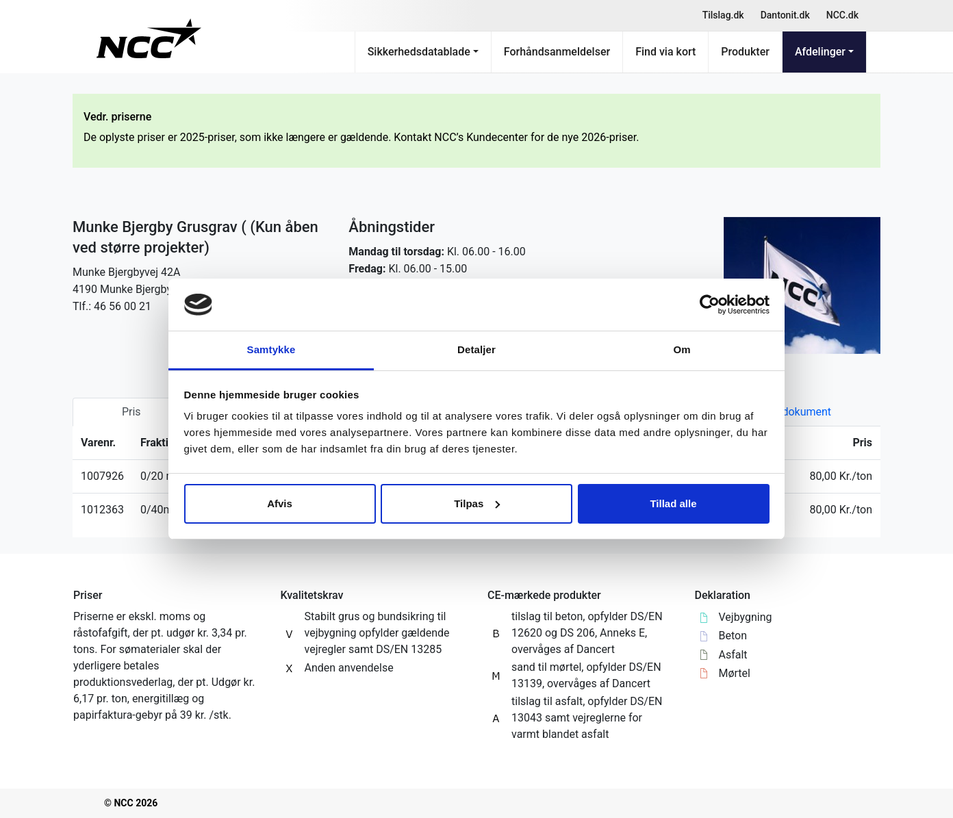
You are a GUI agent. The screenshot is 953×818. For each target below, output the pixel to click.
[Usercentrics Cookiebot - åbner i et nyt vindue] (710, 304)
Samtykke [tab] (271, 349)
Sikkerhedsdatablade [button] (419, 51)
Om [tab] (681, 349)
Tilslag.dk (723, 15)
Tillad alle (673, 503)
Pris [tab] (131, 411)
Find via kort (665, 51)
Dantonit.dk (785, 15)
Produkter (745, 51)
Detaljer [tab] (476, 349)
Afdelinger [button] (820, 51)
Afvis (279, 503)
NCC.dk (842, 15)
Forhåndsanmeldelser (557, 51)
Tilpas (477, 503)
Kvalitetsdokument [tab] (785, 411)
